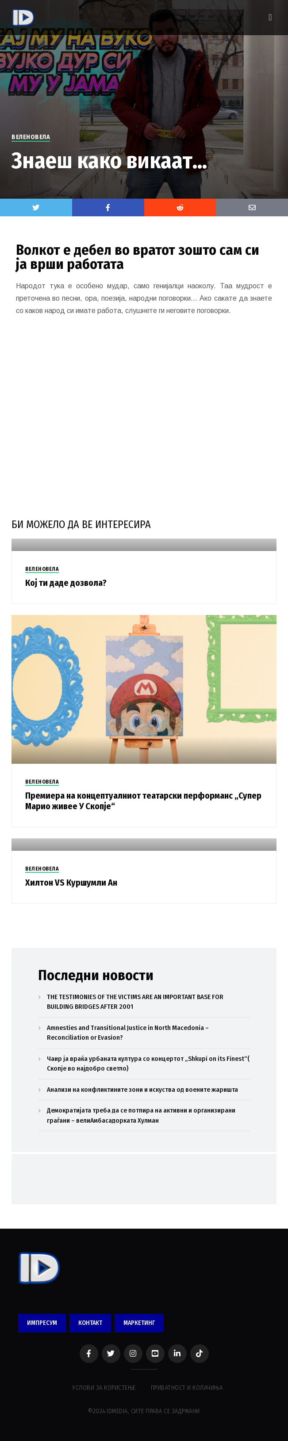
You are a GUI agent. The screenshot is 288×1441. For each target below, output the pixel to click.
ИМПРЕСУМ (42, 1323)
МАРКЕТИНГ (139, 1323)
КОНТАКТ (90, 1323)
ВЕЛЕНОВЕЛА (31, 137)
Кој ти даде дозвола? (66, 582)
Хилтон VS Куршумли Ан (71, 882)
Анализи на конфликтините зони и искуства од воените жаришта (142, 1090)
